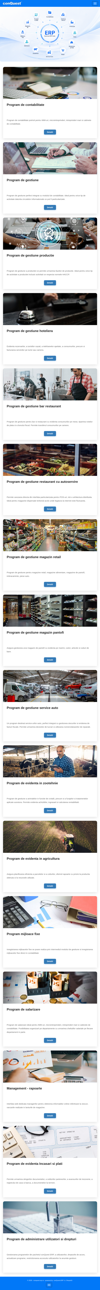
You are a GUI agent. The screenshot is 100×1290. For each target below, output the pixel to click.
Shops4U (69, 1280)
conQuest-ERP (59, 1280)
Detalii (50, 132)
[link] (50, 102)
